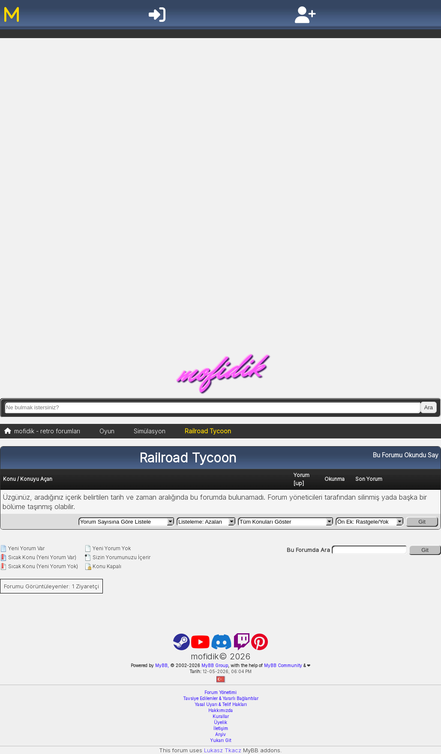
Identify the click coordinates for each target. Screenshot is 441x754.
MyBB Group (214, 665)
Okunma (334, 479)
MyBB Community (283, 665)
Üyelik (220, 722)
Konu (9, 479)
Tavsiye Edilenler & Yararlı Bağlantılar (220, 698)
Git (422, 522)
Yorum (301, 475)
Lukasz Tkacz (222, 750)
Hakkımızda (220, 710)
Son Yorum (368, 479)
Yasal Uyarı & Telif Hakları (221, 704)
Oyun (106, 431)
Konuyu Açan (36, 479)
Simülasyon (149, 431)
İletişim (220, 728)
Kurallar (221, 716)
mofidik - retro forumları (47, 431)
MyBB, (162, 665)
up (298, 483)
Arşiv (220, 734)
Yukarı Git (220, 740)
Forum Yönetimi (220, 692)
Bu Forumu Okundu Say (405, 455)
